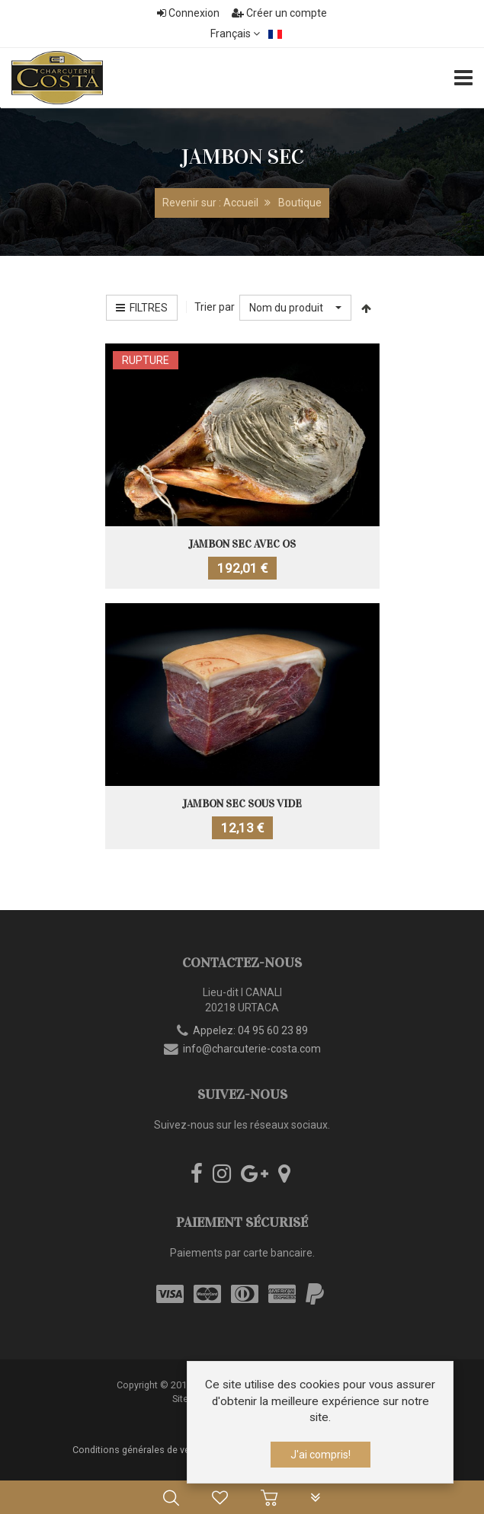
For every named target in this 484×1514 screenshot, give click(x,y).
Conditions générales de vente (138, 1449)
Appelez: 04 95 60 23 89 (250, 1030)
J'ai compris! (320, 1455)
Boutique (300, 202)
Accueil (240, 202)
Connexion (188, 13)
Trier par (214, 307)
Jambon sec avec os (242, 544)
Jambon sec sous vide (242, 803)
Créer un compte (279, 13)
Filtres (142, 308)
